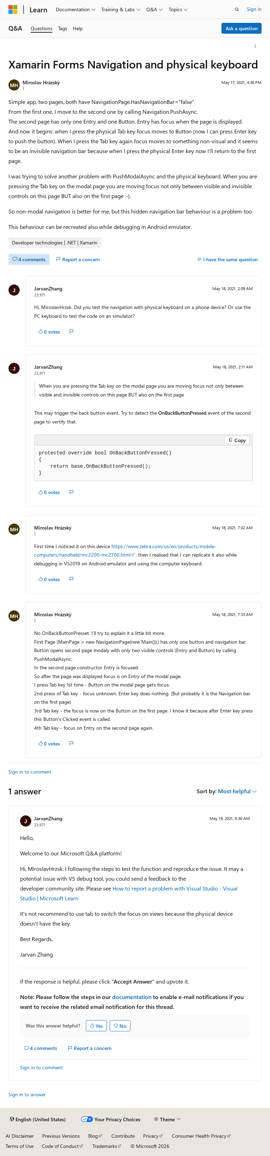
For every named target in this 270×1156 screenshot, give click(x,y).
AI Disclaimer (20, 1135)
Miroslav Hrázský (41, 82)
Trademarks (104, 1146)
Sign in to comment (29, 771)
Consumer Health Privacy (199, 1135)
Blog (93, 1135)
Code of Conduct (60, 1146)
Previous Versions (61, 1135)
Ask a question (242, 28)
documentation (132, 996)
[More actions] (255, 46)
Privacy (151, 1135)
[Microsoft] (13, 9)
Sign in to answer (27, 1094)
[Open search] (237, 9)
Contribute (123, 1135)
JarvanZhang (48, 288)
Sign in (254, 9)
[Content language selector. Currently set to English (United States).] (38, 1119)
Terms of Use (19, 1146)
